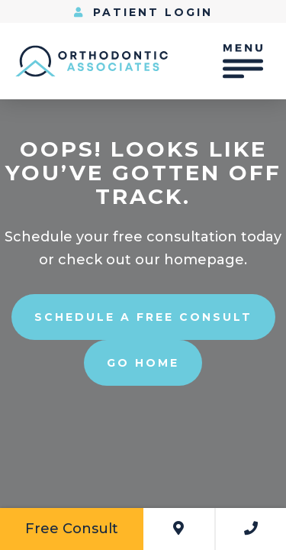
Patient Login (143, 12)
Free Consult (71, 528)
